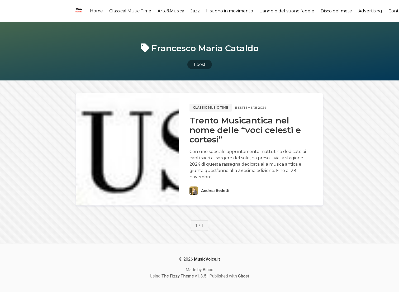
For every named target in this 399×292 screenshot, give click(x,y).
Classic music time (210, 107)
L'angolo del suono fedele (286, 10)
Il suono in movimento (229, 10)
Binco (208, 269)
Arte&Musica (171, 10)
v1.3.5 (184, 276)
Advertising (370, 10)
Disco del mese (336, 10)
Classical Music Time (130, 10)
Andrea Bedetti (215, 190)
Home (96, 10)
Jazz (195, 10)
